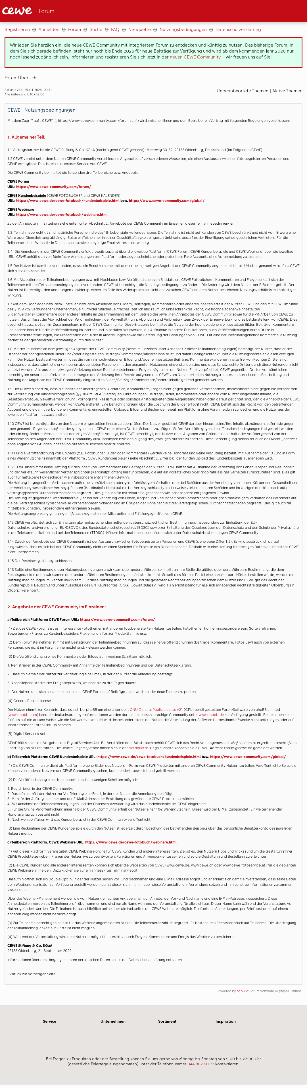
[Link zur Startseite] (58, 11)
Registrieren (17, 29)
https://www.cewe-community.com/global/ (167, 200)
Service (49, 1021)
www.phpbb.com (23, 714)
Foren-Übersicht (21, 77)
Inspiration (226, 1021)
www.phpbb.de (211, 714)
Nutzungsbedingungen (183, 29)
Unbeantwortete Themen (242, 90)
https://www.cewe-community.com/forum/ (53, 186)
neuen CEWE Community (195, 57)
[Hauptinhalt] (153, 513)
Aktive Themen (287, 90)
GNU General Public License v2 (155, 709)
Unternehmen (113, 1021)
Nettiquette (138, 748)
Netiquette (139, 29)
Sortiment (167, 1021)
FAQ (115, 29)
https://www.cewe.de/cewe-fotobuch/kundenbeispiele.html (68, 200)
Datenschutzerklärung (238, 29)
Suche (96, 29)
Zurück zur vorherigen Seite (32, 974)
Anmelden (49, 29)
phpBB (242, 991)
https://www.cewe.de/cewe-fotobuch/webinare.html (62, 214)
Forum (74, 29)
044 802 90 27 (200, 1064)
